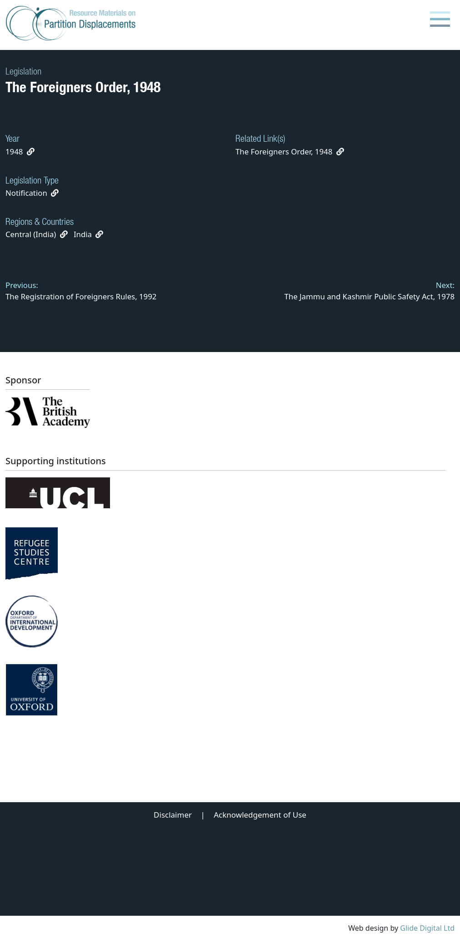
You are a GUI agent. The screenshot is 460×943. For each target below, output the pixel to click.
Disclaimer (173, 814)
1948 (14, 151)
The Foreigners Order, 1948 (289, 151)
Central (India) (30, 234)
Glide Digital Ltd (427, 928)
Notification (26, 193)
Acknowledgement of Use (260, 814)
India (83, 234)
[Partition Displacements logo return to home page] (72, 24)
